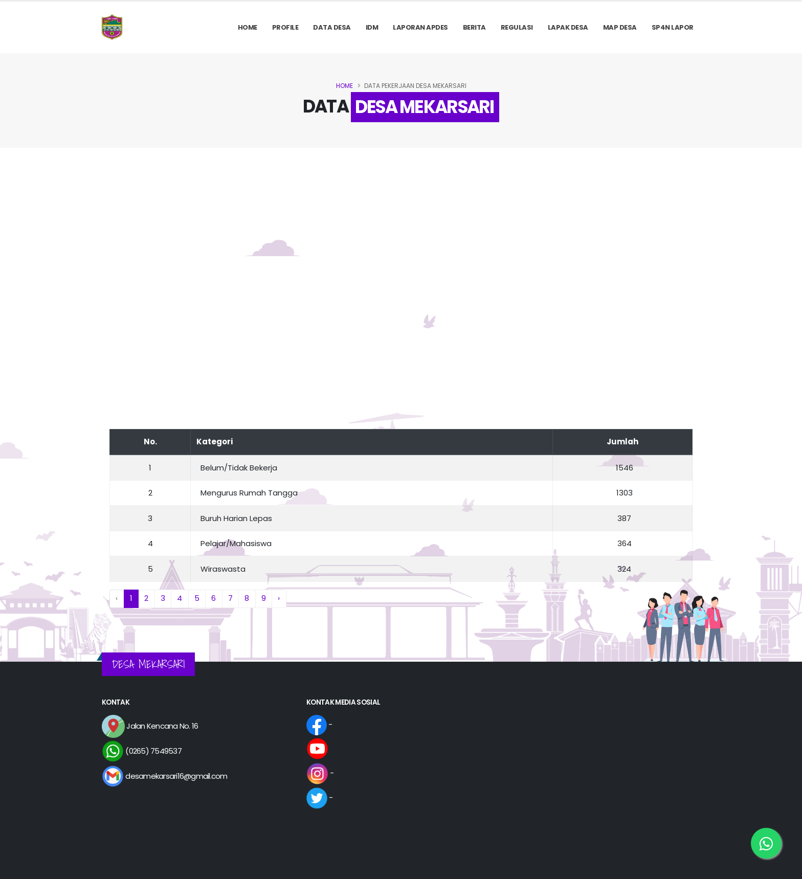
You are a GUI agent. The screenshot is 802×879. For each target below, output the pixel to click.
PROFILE (285, 27)
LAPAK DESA (568, 27)
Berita (474, 27)
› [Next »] (279, 598)
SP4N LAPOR (673, 27)
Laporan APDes (420, 27)
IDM (372, 27)
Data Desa (332, 27)
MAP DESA (620, 27)
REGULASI (517, 27)
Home (247, 27)
